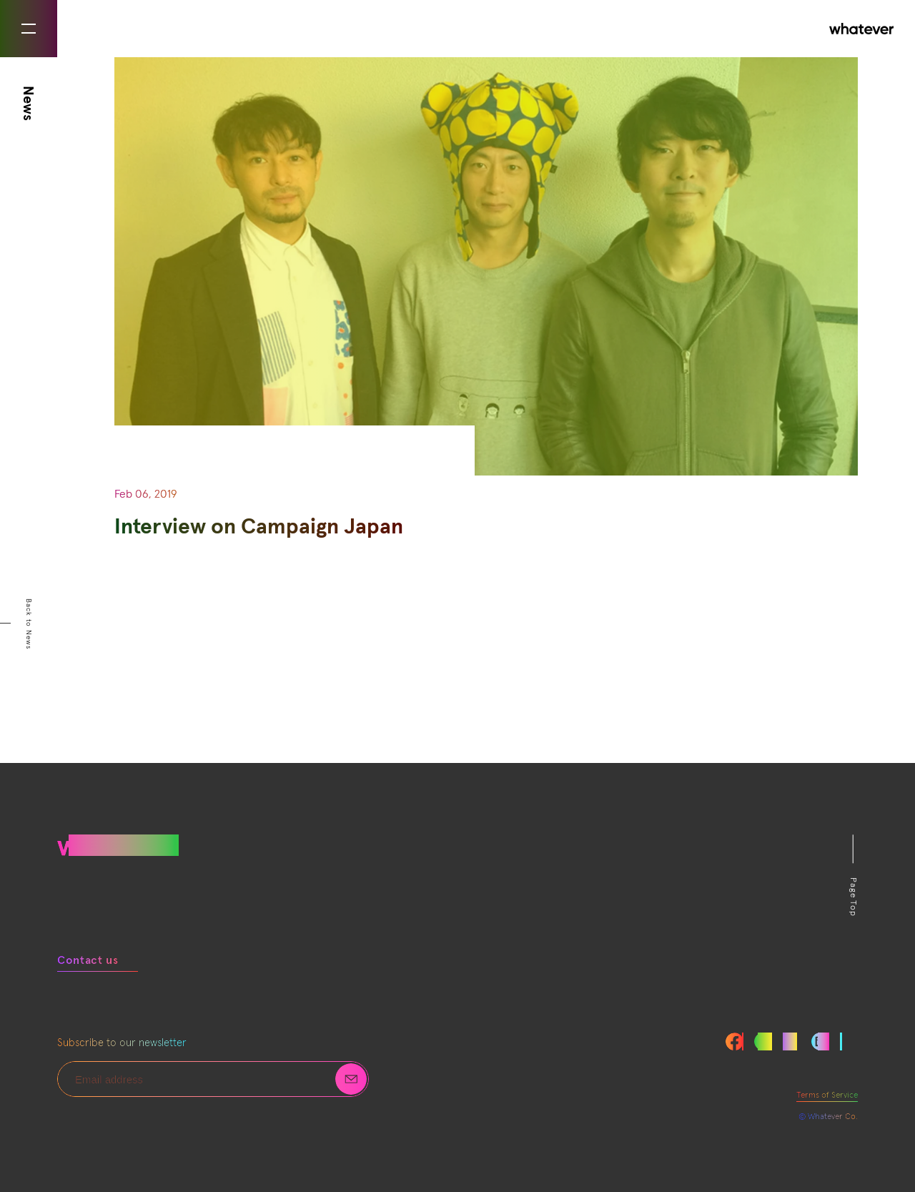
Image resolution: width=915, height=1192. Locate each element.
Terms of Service (827, 1095)
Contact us (87, 960)
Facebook (734, 1041)
